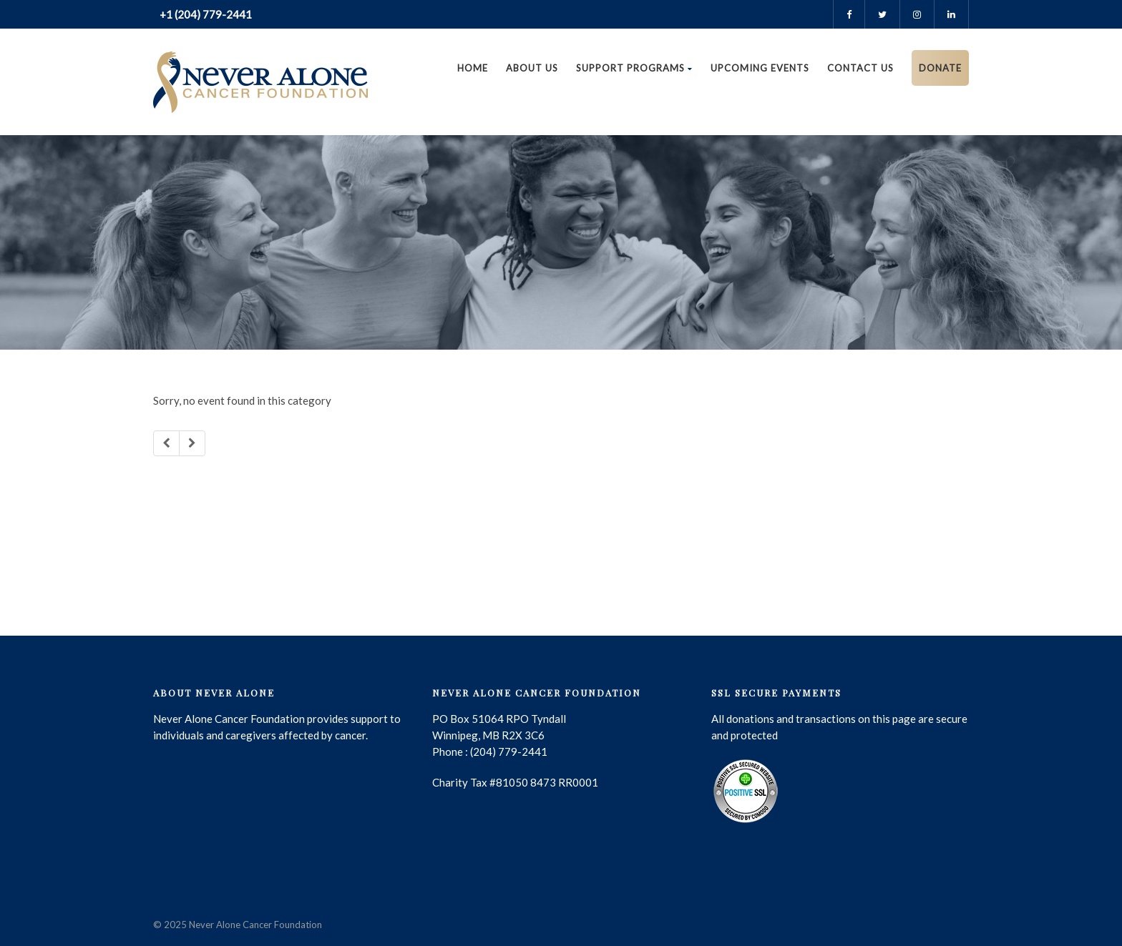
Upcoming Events (760, 68)
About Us (532, 68)
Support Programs (634, 68)
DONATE (940, 68)
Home (472, 68)
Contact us (860, 68)
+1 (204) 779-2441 (204, 14)
